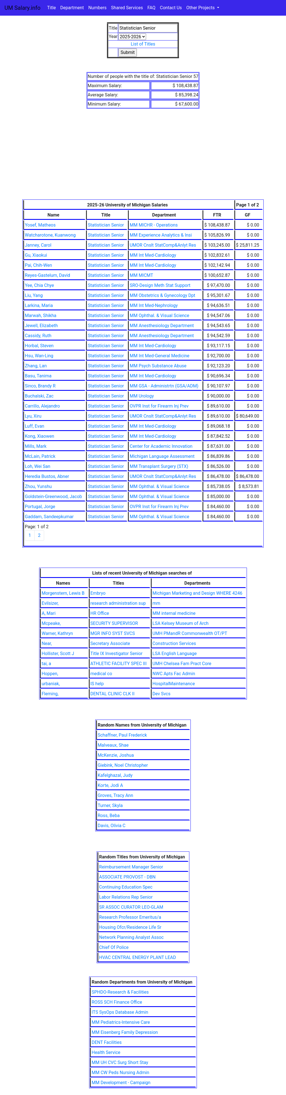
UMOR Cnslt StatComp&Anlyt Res (163, 245)
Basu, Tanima (38, 376)
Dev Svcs (161, 693)
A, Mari (49, 613)
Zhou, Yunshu (38, 486)
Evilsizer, (50, 603)
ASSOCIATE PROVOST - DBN (127, 877)
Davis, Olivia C (112, 825)
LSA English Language (174, 653)
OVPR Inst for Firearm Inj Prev (159, 406)
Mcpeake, (51, 623)
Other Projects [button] (201, 7)
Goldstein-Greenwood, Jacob (53, 496)
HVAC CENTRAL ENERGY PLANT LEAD (137, 957)
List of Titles (143, 44)
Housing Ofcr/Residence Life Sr (130, 927)
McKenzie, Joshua (116, 755)
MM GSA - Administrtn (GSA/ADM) (164, 386)
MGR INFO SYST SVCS (112, 633)
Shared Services (127, 7)
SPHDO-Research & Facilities (120, 992)
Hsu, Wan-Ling (39, 355)
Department (72, 7)
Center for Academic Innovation (161, 446)
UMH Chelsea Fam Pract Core (181, 663)
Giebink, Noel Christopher (123, 765)
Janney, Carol (38, 245)
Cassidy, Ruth (38, 335)
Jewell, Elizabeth (41, 325)
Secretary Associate (110, 643)
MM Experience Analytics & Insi (161, 235)
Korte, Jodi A (110, 785)
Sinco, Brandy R (40, 386)
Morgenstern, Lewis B (63, 593)
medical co (101, 673)
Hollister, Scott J (58, 653)
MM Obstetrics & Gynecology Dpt (162, 295)
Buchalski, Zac (39, 396)
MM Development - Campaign (121, 1082)
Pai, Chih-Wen (38, 265)
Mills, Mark (35, 446)
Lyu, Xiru (33, 416)
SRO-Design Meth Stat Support (160, 285)
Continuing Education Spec (125, 887)
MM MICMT (141, 275)
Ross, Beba (109, 815)
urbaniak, (51, 683)
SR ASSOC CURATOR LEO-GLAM (131, 907)
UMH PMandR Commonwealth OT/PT (189, 633)
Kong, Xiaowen (39, 436)
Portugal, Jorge (40, 506)
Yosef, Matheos (40, 225)
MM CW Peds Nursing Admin (120, 1072)
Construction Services (174, 643)
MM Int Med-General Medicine (159, 355)
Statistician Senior (106, 225)
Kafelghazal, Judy (115, 775)
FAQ (151, 7)
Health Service (106, 1052)
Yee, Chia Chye (39, 285)
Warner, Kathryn (57, 633)
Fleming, (50, 693)
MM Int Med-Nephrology (154, 305)
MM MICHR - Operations (154, 225)
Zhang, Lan (36, 365)
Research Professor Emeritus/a (130, 917)
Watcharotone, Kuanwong (50, 235)
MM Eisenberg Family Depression (125, 1032)
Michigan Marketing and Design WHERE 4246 (197, 593)
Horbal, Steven (39, 345)
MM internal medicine (174, 613)
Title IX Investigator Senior (116, 653)
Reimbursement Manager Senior (131, 867)
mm (156, 603)
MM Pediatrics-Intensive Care (121, 1022)
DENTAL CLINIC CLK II (112, 693)
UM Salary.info (22, 7)
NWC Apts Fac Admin (173, 673)
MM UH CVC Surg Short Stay (120, 1062)
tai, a (46, 663)
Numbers (97, 7)
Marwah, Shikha (40, 315)
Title (51, 7)
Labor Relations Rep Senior (126, 897)
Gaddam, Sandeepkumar (49, 516)
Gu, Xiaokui (36, 255)
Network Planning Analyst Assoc (131, 937)
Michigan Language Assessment (162, 456)
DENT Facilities (106, 1042)
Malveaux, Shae (113, 745)
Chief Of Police (113, 947)
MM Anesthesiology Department (162, 325)
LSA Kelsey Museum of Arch (180, 623)
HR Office (99, 613)
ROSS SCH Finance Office (117, 1002)
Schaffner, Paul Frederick (122, 735)
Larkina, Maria (39, 305)
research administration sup (118, 603)
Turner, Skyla (110, 805)
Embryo (98, 593)
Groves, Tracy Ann (115, 795)
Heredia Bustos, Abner (47, 476)
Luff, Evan (34, 426)
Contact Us (171, 7)
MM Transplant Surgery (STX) (159, 466)
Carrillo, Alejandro (42, 406)
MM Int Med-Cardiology (153, 255)
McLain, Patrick (40, 456)
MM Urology (142, 396)
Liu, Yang (34, 295)
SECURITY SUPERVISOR (114, 623)
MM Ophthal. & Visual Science (159, 315)
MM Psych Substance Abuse (158, 365)
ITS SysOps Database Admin (120, 1012)
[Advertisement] (143, 157)
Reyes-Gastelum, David (47, 275)
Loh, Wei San (37, 466)
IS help (97, 683)
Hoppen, (50, 673)
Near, (47, 643)
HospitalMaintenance (173, 683)
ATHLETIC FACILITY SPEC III (118, 663)
